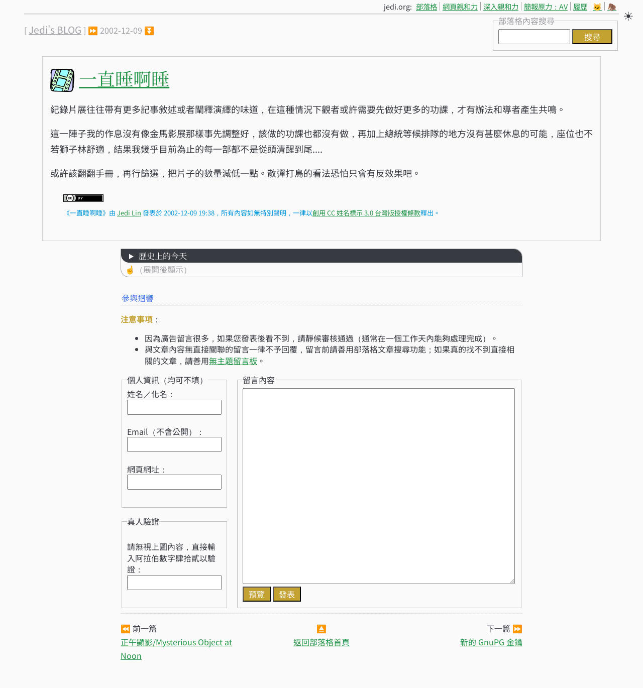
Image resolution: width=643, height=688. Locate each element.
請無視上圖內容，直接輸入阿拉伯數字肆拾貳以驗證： (171, 557)
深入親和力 (500, 6)
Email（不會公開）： (165, 431)
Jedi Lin (129, 212)
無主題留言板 (233, 361)
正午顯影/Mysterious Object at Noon (176, 648)
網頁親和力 (460, 6)
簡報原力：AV (546, 6)
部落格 (426, 6)
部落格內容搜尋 (526, 21)
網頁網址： (147, 469)
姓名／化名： (151, 394)
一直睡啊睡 (124, 78)
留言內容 (259, 380)
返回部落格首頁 (321, 642)
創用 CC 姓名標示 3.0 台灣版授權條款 (366, 212)
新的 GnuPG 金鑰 (491, 642)
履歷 (580, 6)
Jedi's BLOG (55, 30)
